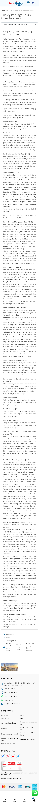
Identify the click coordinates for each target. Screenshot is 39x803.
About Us (4, 715)
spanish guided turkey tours (8, 647)
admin (8, 637)
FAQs (22, 715)
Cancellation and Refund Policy (28, 734)
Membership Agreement (9, 734)
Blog (22, 719)
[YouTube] (13, 756)
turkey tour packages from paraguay (30, 647)
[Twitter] (18, 756)
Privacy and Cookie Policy (27, 728)
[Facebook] (3, 756)
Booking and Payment (28, 739)
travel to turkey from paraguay (20, 647)
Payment (4, 728)
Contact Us (5, 719)
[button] (34, 3)
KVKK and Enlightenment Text (9, 739)
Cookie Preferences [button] (8, 744)
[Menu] (2, 3)
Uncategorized (11, 641)
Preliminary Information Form (28, 723)
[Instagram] (8, 756)
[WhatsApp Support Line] (35, 793)
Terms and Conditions (8, 723)
